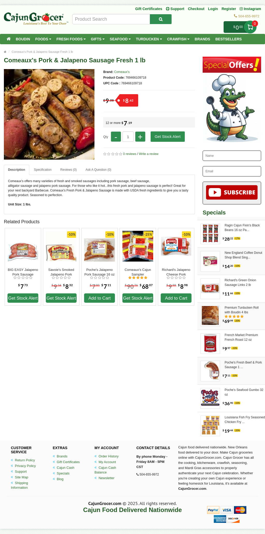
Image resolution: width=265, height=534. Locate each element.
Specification (42, 170)
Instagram (250, 9)
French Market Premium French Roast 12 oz (241, 337)
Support (19, 471)
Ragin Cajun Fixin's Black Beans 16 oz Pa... (242, 228)
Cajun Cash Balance (105, 470)
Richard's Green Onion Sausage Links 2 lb (240, 282)
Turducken (149, 39)
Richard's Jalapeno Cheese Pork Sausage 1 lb (176, 272)
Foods (43, 39)
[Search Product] (161, 19)
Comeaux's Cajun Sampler (137, 272)
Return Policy (23, 460)
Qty (105, 137)
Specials (61, 473)
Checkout (196, 9)
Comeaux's (122, 72)
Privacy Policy (23, 466)
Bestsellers (228, 39)
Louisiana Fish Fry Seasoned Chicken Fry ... (245, 420)
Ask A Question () (98, 170)
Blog (58, 479)
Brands (202, 39)
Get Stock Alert (168, 136)
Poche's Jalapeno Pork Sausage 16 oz (99, 272)
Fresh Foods (71, 39)
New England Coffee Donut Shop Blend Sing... (243, 255)
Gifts (98, 39)
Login (213, 9)
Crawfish (178, 39)
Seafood (120, 39)
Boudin (23, 39)
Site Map (19, 477)
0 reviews (129, 154)
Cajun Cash (64, 468)
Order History (106, 456)
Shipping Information (19, 485)
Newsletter (104, 478)
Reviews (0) (68, 170)
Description (16, 170)
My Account (105, 462)
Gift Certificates (148, 9)
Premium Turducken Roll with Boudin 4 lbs (242, 310)
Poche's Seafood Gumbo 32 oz (244, 392)
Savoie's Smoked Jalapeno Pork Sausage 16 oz (61, 272)
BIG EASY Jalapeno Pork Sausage (23, 272)
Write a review (148, 154)
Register (229, 9)
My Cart (250, 27)
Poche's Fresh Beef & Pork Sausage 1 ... (243, 365)
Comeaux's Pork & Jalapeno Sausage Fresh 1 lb (42, 51)
